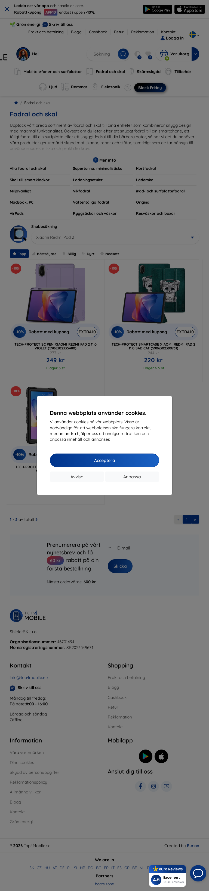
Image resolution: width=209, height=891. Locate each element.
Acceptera (104, 460)
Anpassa (132, 476)
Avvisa (77, 476)
